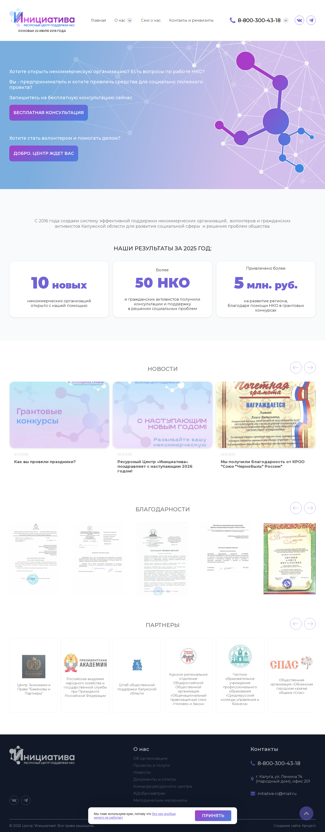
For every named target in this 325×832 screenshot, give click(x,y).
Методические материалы (160, 802)
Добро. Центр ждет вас (43, 153)
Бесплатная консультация (48, 112)
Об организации (150, 760)
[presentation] (296, 370)
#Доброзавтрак (149, 795)
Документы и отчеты (154, 781)
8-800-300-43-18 (259, 20)
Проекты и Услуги (151, 767)
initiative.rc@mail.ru (277, 795)
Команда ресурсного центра (162, 788)
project (309, 826)
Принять (213, 815)
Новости (142, 774)
